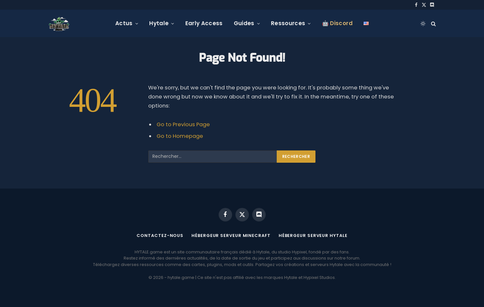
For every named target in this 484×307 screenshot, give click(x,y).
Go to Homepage (180, 136)
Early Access (204, 23)
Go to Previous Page (183, 124)
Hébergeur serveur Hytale (313, 235)
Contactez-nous (160, 235)
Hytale (159, 23)
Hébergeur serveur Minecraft (231, 235)
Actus (124, 23)
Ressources (288, 23)
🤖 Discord (337, 23)
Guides (244, 23)
